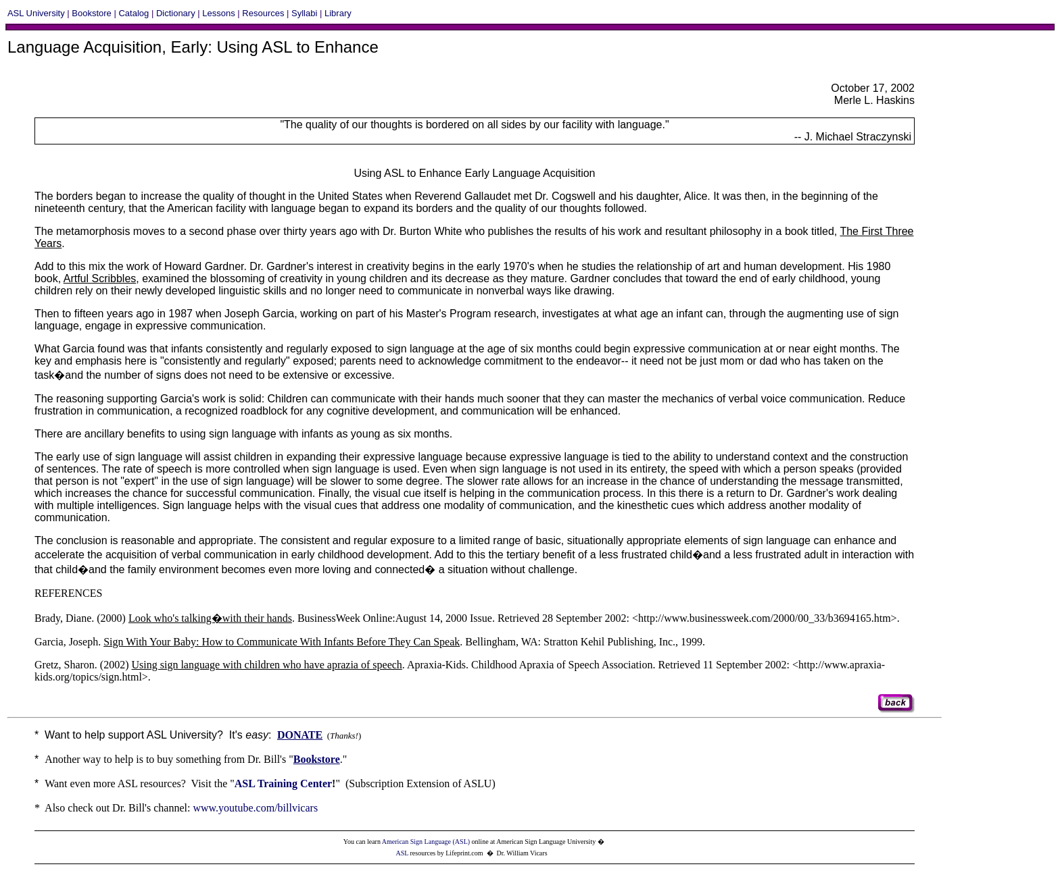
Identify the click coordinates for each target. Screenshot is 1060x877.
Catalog (133, 13)
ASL (401, 853)
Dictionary (175, 13)
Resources (263, 13)
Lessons (218, 13)
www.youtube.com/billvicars (255, 808)
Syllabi (304, 13)
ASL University (36, 13)
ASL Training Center (283, 783)
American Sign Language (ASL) (426, 841)
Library (338, 13)
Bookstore (92, 13)
